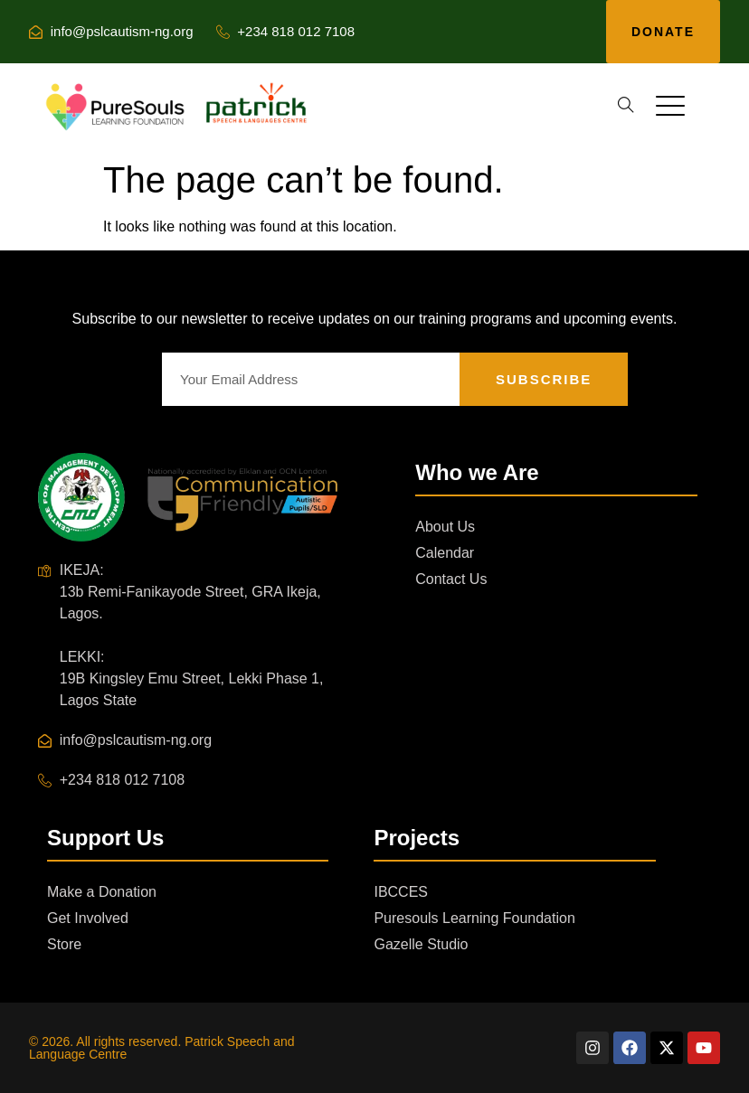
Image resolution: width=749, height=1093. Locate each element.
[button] (626, 105)
